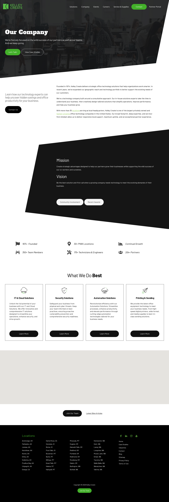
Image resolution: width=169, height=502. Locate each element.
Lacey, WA (97, 447)
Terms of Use (123, 464)
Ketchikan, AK (27, 450)
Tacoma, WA (98, 460)
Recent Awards (94, 202)
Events (96, 6)
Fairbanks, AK (27, 444)
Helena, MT (50, 466)
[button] (90, 380)
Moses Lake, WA (100, 454)
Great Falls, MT (51, 463)
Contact (139, 6)
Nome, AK (25, 454)
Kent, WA (97, 444)
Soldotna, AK (26, 460)
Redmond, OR (75, 457)
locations (76, 110)
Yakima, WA (98, 469)
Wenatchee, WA (99, 466)
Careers (106, 6)
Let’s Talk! (13, 52)
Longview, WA (99, 450)
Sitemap (122, 457)
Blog (120, 454)
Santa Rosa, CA (51, 441)
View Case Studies (32, 52)
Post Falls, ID (50, 450)
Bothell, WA (74, 469)
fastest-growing (63, 114)
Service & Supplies (121, 6)
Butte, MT (49, 457)
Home (121, 441)
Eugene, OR (74, 444)
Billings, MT (50, 460)
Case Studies (123, 444)
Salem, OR (73, 463)
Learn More (23, 333)
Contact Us (13, 109)
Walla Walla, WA (99, 463)
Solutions (73, 6)
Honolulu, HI (50, 444)
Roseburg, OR (75, 460)
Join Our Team (72, 413)
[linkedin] (126, 435)
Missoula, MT (74, 441)
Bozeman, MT (51, 454)
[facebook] (121, 435)
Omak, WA (97, 457)
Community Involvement (70, 202)
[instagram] (131, 435)
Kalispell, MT (50, 469)
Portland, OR (74, 454)
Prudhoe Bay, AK (28, 463)
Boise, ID (49, 447)
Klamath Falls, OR (76, 447)
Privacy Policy (124, 460)
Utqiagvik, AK (27, 466)
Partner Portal (155, 6)
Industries (122, 448)
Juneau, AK (26, 447)
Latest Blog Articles (94, 413)
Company (85, 6)
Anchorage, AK (27, 441)
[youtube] (136, 435)
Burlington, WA (75, 466)
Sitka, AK (25, 457)
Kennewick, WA (99, 441)
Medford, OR (74, 450)
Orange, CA (26, 469)
